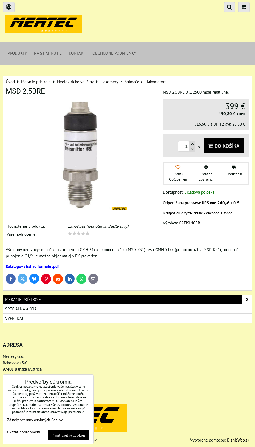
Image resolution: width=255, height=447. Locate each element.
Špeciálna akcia (21, 309)
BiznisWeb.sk (238, 440)
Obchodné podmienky (114, 53)
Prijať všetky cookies (69, 435)
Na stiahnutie (48, 53)
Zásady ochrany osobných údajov (35, 419)
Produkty (17, 53)
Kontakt (77, 53)
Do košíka (224, 145)
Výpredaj (14, 318)
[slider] (79, 233)
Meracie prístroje (128, 299)
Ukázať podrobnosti (23, 432)
